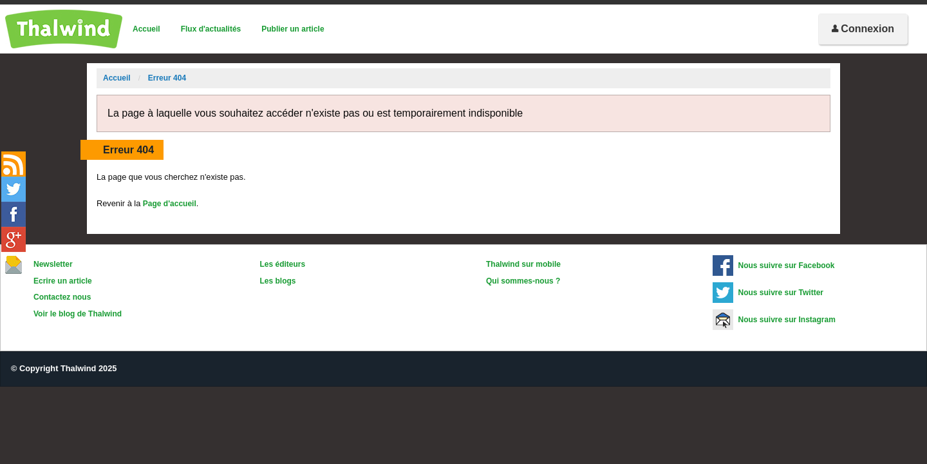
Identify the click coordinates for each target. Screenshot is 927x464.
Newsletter (53, 264)
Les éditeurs (283, 264)
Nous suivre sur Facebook (786, 265)
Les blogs (278, 280)
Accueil (146, 29)
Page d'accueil (169, 203)
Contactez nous (62, 297)
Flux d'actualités (211, 29)
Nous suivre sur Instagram (787, 319)
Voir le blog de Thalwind (77, 313)
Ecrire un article (62, 280)
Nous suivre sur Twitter (780, 292)
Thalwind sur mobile (523, 264)
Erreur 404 (167, 77)
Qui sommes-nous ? (523, 280)
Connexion (863, 28)
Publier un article (292, 29)
